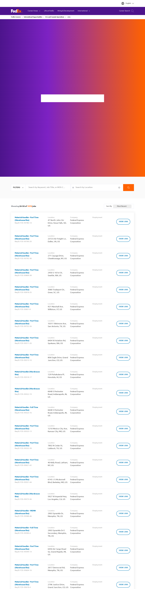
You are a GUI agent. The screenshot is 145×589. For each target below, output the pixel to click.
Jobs (68, 17)
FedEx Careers (16, 17)
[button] (119, 187)
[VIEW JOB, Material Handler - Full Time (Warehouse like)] (123, 411)
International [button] (84, 11)
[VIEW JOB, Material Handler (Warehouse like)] (123, 375)
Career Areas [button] (34, 11)
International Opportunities (33, 17)
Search (128, 187)
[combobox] (48, 187)
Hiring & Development (65, 11)
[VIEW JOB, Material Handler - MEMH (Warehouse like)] (123, 514)
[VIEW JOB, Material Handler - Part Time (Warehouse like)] (123, 222)
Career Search (126, 11)
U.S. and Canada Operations (54, 17)
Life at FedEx (49, 11)
